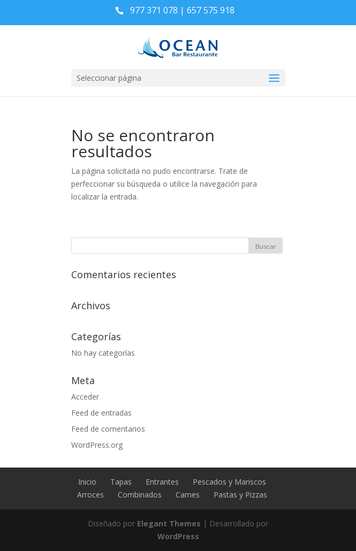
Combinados (140, 494)
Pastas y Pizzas (240, 494)
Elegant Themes (169, 523)
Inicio (87, 482)
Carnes (188, 494)
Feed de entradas (101, 413)
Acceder (85, 397)
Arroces (90, 494)
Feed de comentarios (108, 429)
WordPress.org (97, 445)
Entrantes (162, 482)
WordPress (178, 536)
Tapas (121, 482)
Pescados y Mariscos (229, 482)
